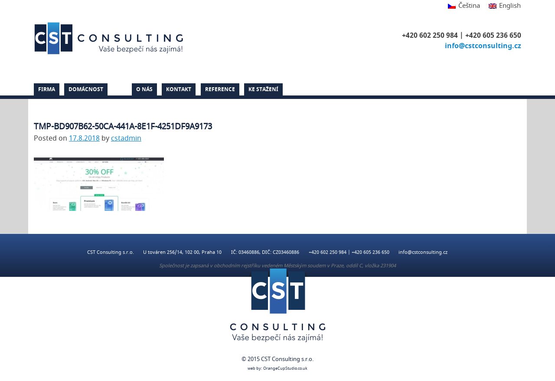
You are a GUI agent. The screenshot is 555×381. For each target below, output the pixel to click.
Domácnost (86, 89)
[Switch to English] (502, 6)
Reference (220, 89)
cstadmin (126, 138)
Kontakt (178, 89)
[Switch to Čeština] (464, 6)
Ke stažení (263, 89)
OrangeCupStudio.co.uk (285, 368)
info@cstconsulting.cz (483, 46)
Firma (46, 89)
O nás (144, 89)
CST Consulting (110, 38)
